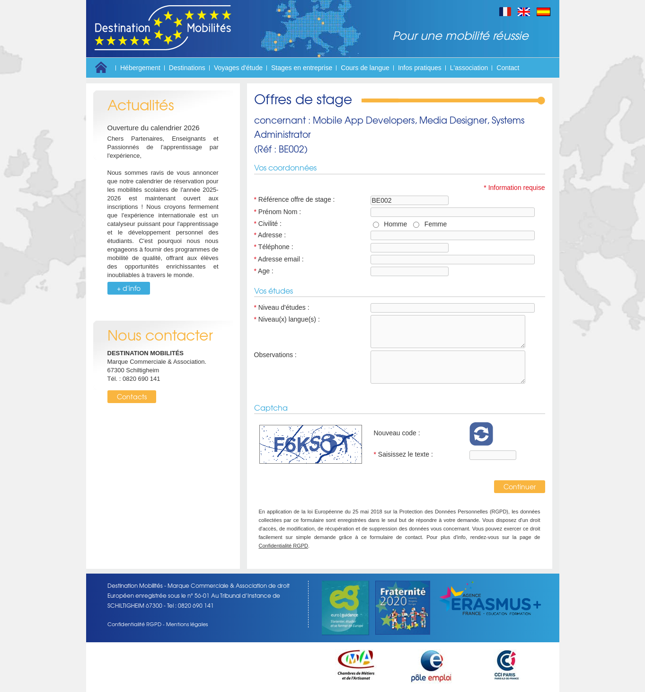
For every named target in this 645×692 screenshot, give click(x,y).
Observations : (275, 355)
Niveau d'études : (281, 307)
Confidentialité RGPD (284, 545)
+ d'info (129, 288)
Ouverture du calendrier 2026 (153, 128)
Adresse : (270, 235)
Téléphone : (273, 247)
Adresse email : (279, 259)
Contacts (132, 396)
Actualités (140, 104)
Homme (393, 224)
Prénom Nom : (277, 212)
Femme (434, 224)
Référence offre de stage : (294, 199)
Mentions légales (187, 624)
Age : (264, 271)
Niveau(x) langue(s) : (287, 319)
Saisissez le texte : (403, 454)
